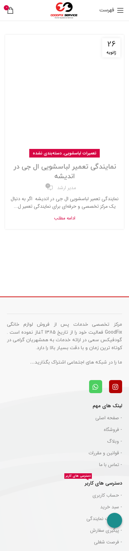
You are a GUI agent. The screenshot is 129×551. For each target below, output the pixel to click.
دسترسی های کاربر (93, 482)
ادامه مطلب (64, 218)
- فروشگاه (113, 429)
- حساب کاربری (107, 495)
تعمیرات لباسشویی (80, 153)
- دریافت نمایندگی (104, 518)
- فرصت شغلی (108, 542)
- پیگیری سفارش (106, 530)
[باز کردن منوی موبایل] (111, 10)
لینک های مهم (107, 406)
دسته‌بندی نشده (47, 153)
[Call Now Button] (114, 520)
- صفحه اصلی (108, 418)
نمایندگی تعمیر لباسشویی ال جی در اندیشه (64, 171)
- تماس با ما (110, 464)
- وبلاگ (114, 441)
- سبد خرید (111, 507)
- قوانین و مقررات (105, 453)
